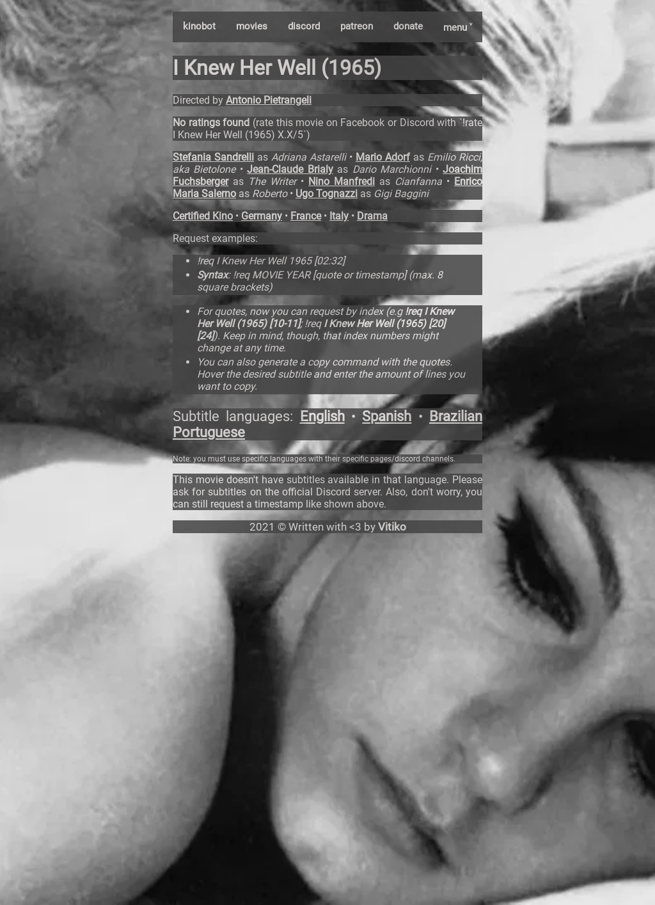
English (322, 416)
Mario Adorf (383, 157)
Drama (372, 216)
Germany (261, 216)
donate (408, 26)
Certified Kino (203, 216)
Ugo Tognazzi (327, 194)
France (305, 216)
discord (304, 26)
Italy (339, 216)
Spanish (386, 416)
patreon (356, 26)
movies (251, 26)
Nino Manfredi (341, 181)
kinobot (199, 26)
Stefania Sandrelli (213, 157)
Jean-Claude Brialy (290, 169)
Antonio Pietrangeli (269, 100)
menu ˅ (457, 27)
